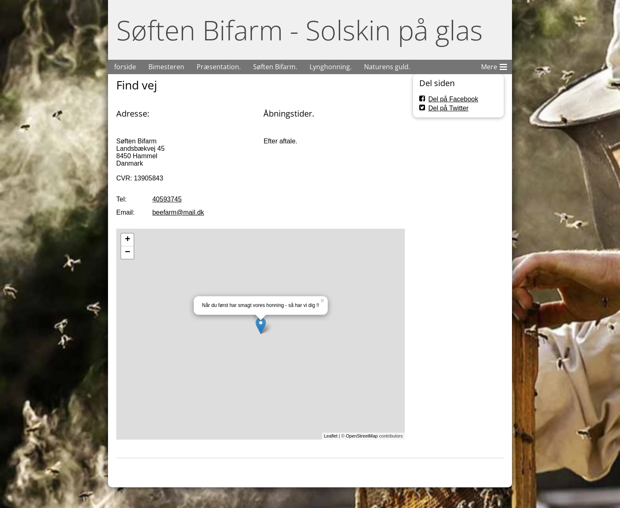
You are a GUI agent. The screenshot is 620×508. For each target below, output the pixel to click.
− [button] (127, 252)
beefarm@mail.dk (178, 212)
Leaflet (331, 435)
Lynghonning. (331, 66)
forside (125, 66)
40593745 (166, 199)
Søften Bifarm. (275, 66)
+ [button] (127, 240)
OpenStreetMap (362, 435)
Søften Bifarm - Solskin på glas (299, 30)
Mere (494, 65)
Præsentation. (219, 66)
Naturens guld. (387, 66)
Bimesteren (166, 66)
